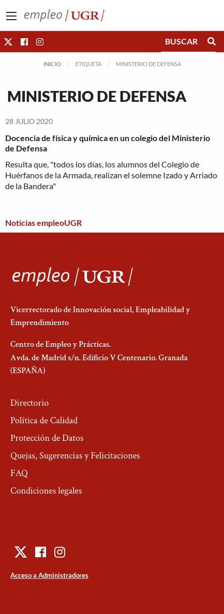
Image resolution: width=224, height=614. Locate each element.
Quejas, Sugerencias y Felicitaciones (75, 456)
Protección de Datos (46, 438)
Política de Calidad (44, 420)
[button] (8, 41)
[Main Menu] (11, 16)
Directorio (29, 403)
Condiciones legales (46, 491)
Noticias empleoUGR (43, 222)
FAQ (19, 473)
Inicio (52, 63)
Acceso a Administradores (49, 575)
